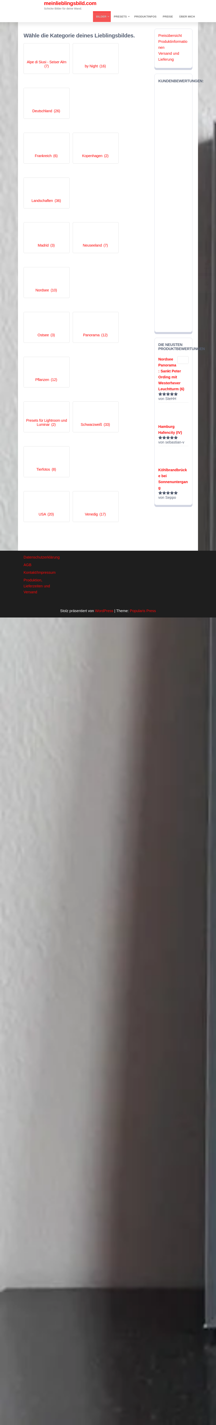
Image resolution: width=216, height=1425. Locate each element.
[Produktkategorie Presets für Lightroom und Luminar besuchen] (43, 216)
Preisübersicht (170, 36)
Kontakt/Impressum (39, 540)
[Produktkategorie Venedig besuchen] (86, 255)
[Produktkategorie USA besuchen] (43, 255)
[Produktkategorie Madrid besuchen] (43, 136)
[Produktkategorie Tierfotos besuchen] (129, 216)
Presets (121, 16)
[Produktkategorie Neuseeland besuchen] (86, 136)
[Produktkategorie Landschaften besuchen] (129, 96)
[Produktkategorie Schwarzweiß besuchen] (86, 216)
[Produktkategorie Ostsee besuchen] (43, 176)
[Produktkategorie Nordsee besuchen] (129, 136)
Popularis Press (143, 578)
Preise (169, 16)
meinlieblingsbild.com (70, 3)
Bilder (103, 16)
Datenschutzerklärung (42, 524)
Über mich (187, 16)
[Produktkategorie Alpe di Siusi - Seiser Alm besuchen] (43, 56)
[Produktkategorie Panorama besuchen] (86, 176)
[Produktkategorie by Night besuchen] (86, 56)
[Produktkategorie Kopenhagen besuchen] (86, 96)
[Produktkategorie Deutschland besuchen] (129, 56)
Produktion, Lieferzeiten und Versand (37, 553)
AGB (27, 532)
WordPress (104, 578)
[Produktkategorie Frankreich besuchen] (43, 96)
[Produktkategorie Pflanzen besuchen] (129, 176)
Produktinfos (147, 16)
